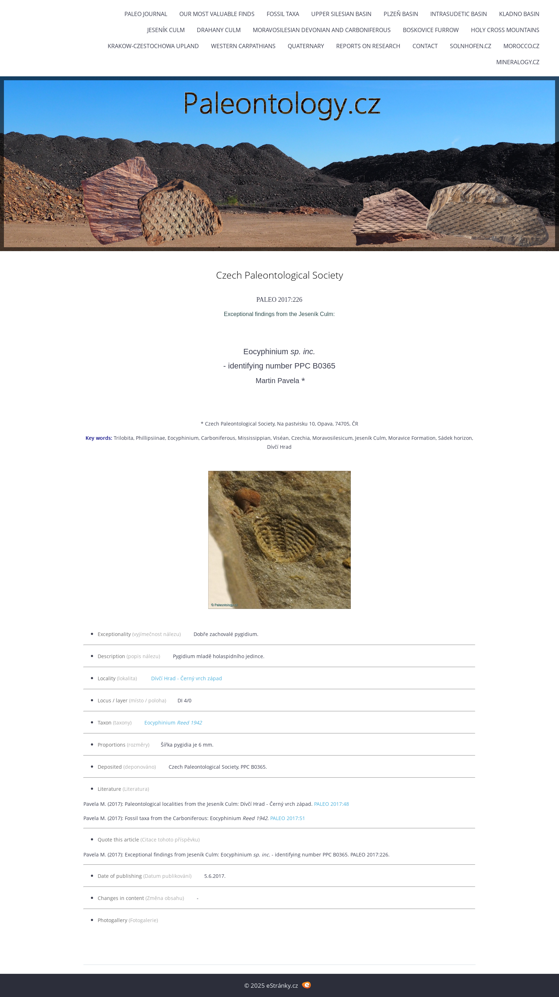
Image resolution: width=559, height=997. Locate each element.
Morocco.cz (521, 46)
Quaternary (306, 46)
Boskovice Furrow (431, 30)
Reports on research (368, 46)
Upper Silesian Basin (341, 14)
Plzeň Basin (401, 14)
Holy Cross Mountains (505, 30)
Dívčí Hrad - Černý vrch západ (186, 678)
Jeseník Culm (166, 30)
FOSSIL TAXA (283, 14)
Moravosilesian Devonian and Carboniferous (322, 30)
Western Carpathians (243, 46)
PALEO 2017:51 (287, 818)
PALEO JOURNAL (145, 14)
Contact (425, 46)
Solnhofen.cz (470, 46)
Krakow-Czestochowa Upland (153, 46)
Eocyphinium (173, 722)
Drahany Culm (219, 30)
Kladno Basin (519, 14)
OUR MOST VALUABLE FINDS (217, 14)
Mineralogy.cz (517, 62)
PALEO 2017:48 (331, 803)
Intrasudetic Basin (458, 14)
